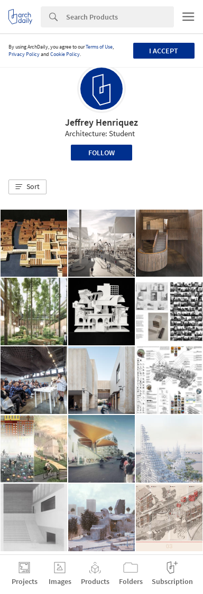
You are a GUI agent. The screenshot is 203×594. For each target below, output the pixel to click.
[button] (27, 187)
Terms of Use (99, 46)
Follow (101, 152)
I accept (163, 50)
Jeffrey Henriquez (101, 122)
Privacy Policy (24, 54)
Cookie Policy (65, 54)
